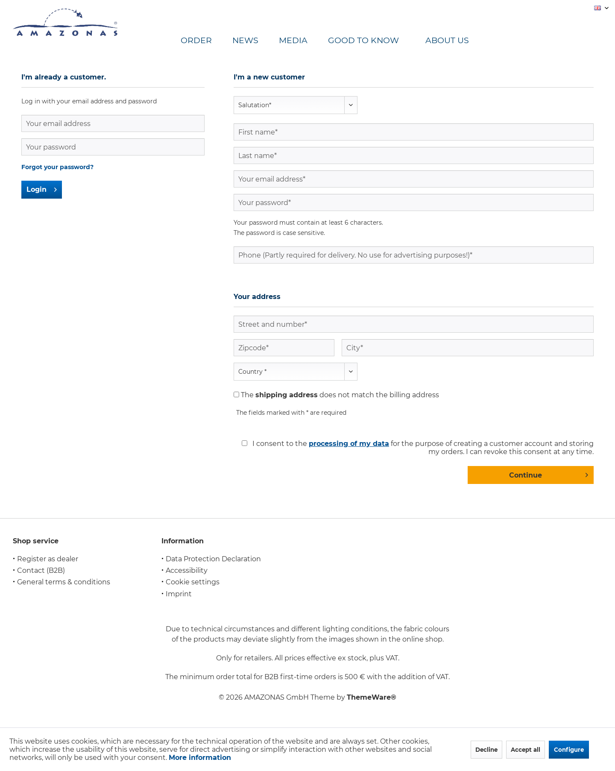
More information (200, 757)
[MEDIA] (303, 41)
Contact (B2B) (41, 570)
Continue (548, 473)
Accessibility (187, 570)
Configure (569, 749)
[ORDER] (206, 41)
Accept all (525, 749)
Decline (486, 749)
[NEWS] (255, 41)
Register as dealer (47, 559)
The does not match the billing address (340, 395)
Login (41, 188)
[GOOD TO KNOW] (373, 41)
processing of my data (349, 444)
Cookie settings (193, 582)
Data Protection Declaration (213, 559)
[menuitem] (206, 41)
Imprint (179, 594)
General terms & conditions (63, 582)
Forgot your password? (57, 167)
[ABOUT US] (454, 41)
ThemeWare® (371, 697)
